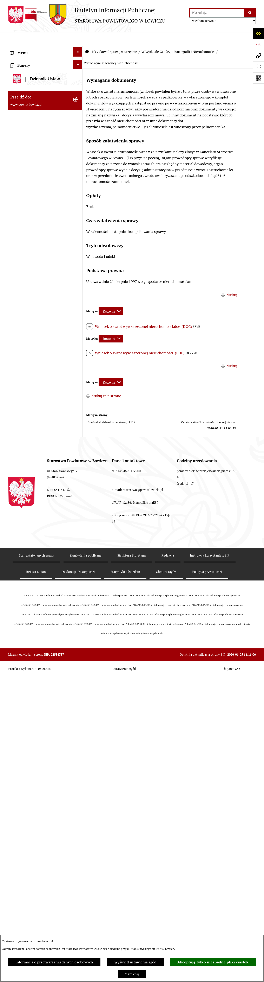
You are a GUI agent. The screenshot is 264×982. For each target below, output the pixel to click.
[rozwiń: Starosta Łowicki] (79, 99)
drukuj (232, 281)
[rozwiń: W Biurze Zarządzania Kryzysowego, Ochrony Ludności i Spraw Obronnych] (79, 888)
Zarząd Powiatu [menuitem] (22, 88)
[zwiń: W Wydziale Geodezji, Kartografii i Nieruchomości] (79, 270)
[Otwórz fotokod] (258, 78)
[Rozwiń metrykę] (111, 297)
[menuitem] (45, 64)
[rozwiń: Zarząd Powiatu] (79, 88)
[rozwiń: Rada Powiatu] (79, 155)
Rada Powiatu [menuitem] (21, 155)
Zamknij (132, 974)
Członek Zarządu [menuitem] (24, 122)
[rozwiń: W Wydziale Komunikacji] (79, 832)
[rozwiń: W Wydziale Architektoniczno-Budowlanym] (79, 845)
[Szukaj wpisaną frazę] (250, 12)
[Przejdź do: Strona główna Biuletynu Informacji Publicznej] (87, 38)
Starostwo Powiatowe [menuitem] (27, 185)
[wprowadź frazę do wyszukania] (216, 12)
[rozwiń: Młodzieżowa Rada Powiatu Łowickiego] (79, 166)
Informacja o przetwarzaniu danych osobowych (54, 962)
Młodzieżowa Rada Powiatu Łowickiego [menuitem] (32, 171)
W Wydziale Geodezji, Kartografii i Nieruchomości (178, 38)
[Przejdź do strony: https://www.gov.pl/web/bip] (258, 44)
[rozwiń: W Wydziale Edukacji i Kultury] (79, 234)
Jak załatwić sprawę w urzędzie (114, 38)
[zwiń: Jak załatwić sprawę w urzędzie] (79, 207)
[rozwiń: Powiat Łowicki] (79, 77)
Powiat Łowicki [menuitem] (22, 77)
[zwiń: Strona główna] (79, 49)
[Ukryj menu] (77, 38)
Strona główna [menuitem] (22, 50)
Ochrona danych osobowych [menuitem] (33, 196)
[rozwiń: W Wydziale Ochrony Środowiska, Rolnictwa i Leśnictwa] (79, 248)
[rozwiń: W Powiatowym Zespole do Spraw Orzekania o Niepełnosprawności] (79, 917)
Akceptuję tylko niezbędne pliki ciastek (213, 962)
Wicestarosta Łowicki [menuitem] (27, 111)
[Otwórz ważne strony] (258, 66)
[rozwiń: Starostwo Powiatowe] (79, 185)
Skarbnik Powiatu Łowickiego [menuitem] (34, 144)
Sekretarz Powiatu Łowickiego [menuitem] (34, 133)
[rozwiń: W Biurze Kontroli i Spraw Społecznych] (79, 867)
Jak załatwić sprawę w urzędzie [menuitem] (35, 207)
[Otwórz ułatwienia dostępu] (258, 33)
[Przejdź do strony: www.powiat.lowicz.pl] (258, 55)
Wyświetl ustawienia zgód (135, 962)
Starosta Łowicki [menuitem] (23, 100)
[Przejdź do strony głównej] (86, 15)
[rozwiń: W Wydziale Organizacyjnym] (79, 221)
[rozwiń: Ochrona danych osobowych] (79, 196)
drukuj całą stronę (106, 382)
